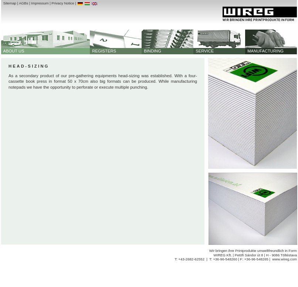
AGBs (23, 3)
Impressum (39, 3)
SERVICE (203, 51)
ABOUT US (12, 51)
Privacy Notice (62, 3)
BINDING (151, 51)
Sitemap (9, 3)
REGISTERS (103, 51)
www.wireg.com (284, 259)
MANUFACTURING (264, 51)
